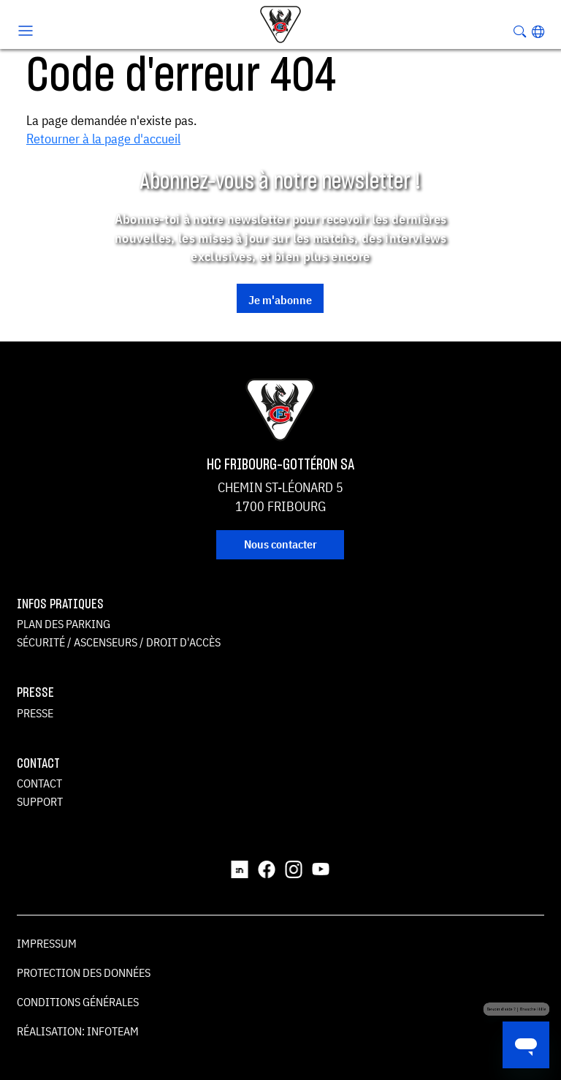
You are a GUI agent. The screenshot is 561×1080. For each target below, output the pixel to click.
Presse (35, 713)
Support (40, 801)
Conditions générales (78, 1001)
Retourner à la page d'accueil (103, 138)
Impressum (47, 943)
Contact (39, 783)
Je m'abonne (280, 299)
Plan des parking (63, 623)
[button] (538, 31)
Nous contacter (280, 544)
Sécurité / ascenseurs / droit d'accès (119, 642)
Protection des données (83, 972)
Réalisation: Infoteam (78, 1031)
